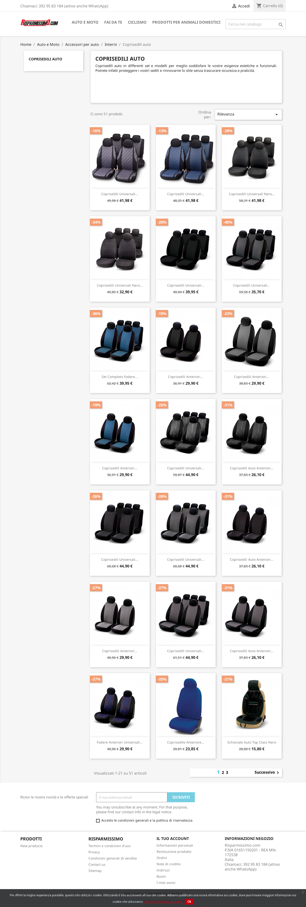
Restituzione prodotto (174, 851)
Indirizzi (163, 870)
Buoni (161, 876)
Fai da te (113, 22)
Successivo (268, 773)
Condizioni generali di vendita (112, 858)
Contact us (96, 864)
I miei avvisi (166, 882)
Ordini (162, 857)
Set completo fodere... (120, 376)
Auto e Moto (85, 22)
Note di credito (168, 864)
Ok (189, 901)
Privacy (94, 852)
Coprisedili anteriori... (185, 376)
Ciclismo (137, 22)
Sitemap (95, 870)
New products (31, 846)
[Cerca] (256, 24)
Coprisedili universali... (119, 194)
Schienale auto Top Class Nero (251, 742)
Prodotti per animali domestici (186, 22)
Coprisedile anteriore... (185, 742)
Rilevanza (248, 114)
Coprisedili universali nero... (252, 194)
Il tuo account (173, 838)
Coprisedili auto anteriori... (251, 468)
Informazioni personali (175, 845)
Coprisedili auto (45, 59)
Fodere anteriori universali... (120, 742)
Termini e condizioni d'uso (109, 846)
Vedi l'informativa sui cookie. (163, 901)
